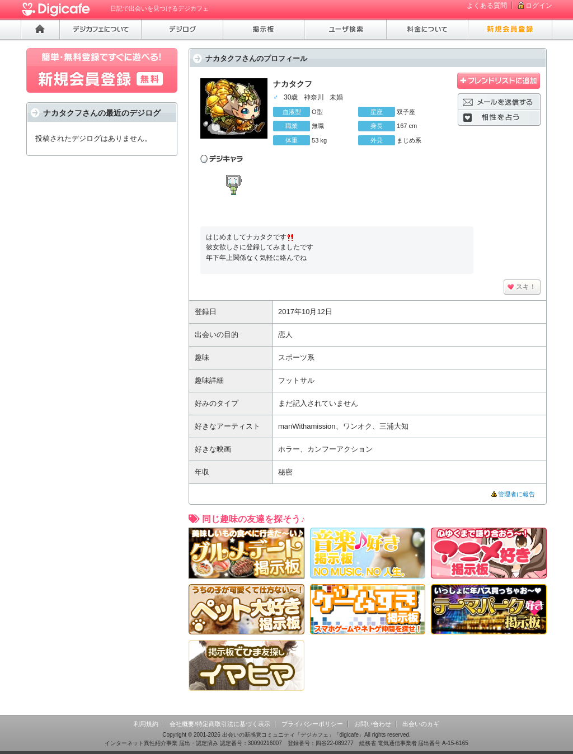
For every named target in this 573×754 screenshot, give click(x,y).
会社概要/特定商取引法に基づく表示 (220, 723)
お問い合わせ (372, 723)
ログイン (538, 6)
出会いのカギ (420, 723)
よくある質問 (487, 6)
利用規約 (146, 723)
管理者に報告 (516, 494)
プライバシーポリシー (312, 723)
